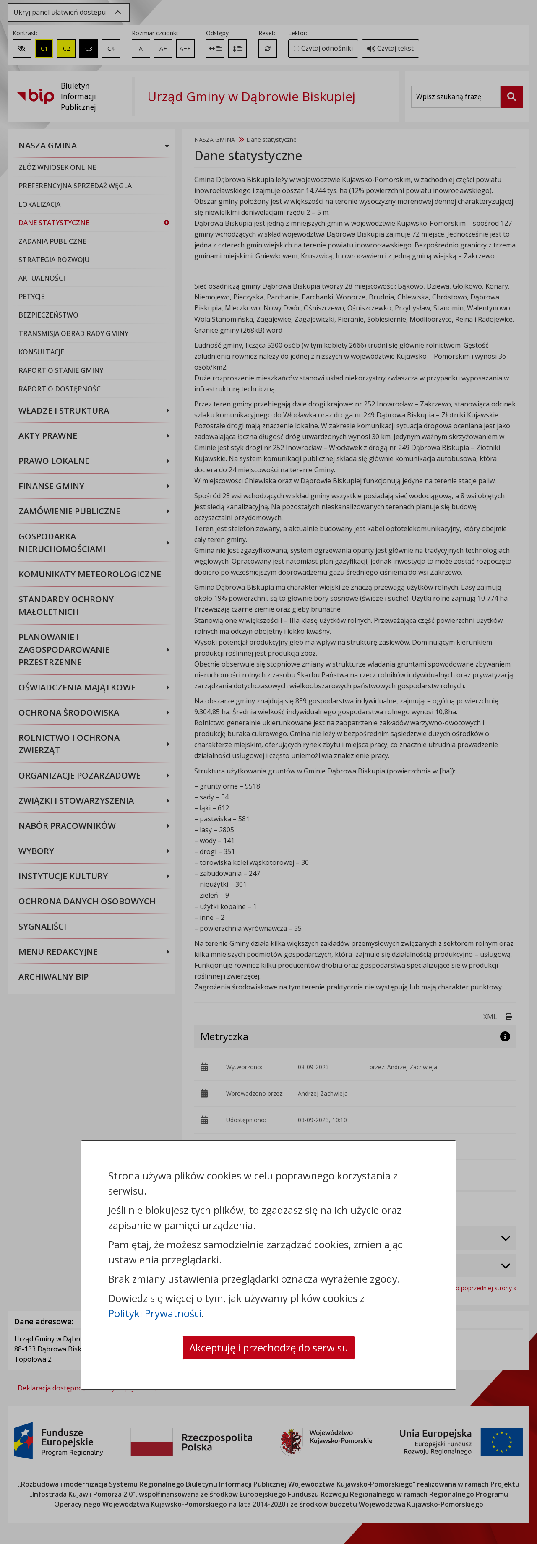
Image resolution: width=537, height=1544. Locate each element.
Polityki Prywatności (154, 1313)
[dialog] (268, 772)
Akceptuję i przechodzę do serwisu (268, 1347)
